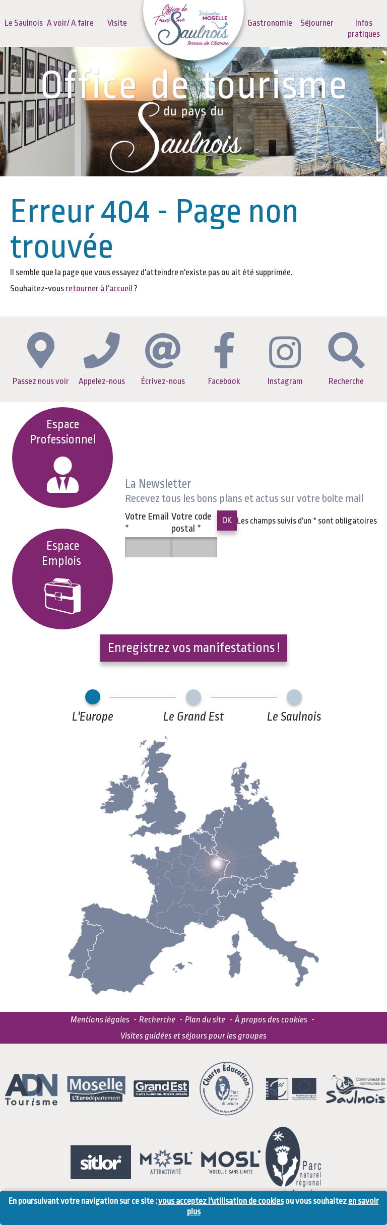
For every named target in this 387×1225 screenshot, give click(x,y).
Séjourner (317, 23)
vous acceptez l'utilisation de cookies (221, 1201)
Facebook (224, 359)
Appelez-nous (102, 359)
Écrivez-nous (163, 359)
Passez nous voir (41, 359)
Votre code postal (191, 522)
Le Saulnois (24, 23)
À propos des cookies (271, 1019)
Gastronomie (269, 23)
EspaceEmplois (63, 576)
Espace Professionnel (63, 455)
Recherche (346, 359)
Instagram (285, 361)
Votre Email (147, 522)
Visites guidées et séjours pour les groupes (193, 1036)
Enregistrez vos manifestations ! (194, 647)
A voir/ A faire (70, 23)
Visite (117, 23)
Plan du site (205, 1019)
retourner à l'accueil (99, 288)
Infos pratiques (364, 28)
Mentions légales (100, 1019)
